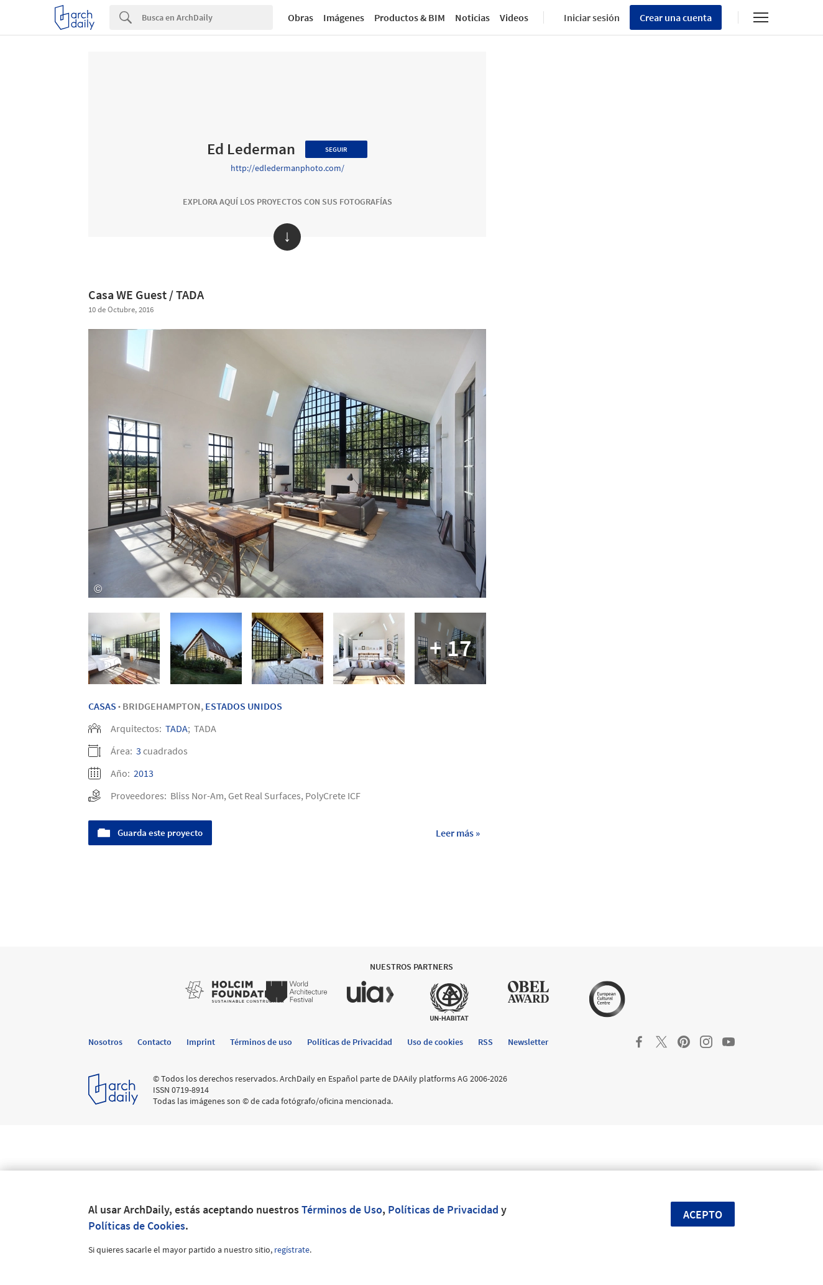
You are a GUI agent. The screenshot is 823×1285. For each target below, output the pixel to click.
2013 (144, 773)
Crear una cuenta (676, 17)
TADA (176, 728)
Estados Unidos (243, 706)
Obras (300, 17)
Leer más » (458, 833)
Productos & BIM (409, 17)
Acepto (702, 1214)
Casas (102, 706)
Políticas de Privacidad (443, 1209)
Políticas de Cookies (136, 1225)
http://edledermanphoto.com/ (287, 168)
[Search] (207, 17)
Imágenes (343, 17)
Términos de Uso (341, 1209)
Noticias (472, 17)
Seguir (336, 149)
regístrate (292, 1249)
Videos (514, 17)
